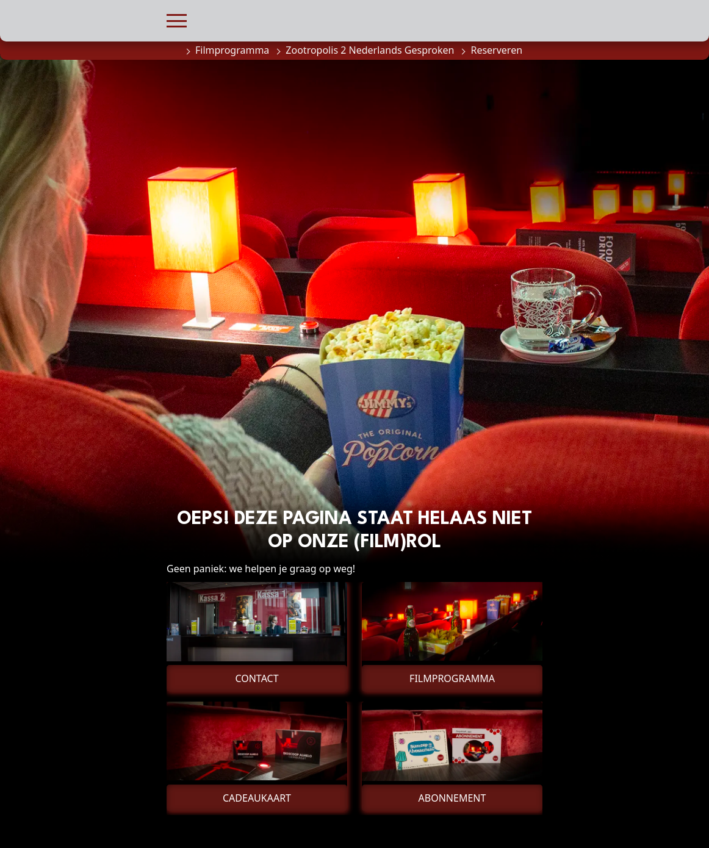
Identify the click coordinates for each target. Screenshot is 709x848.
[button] (177, 19)
